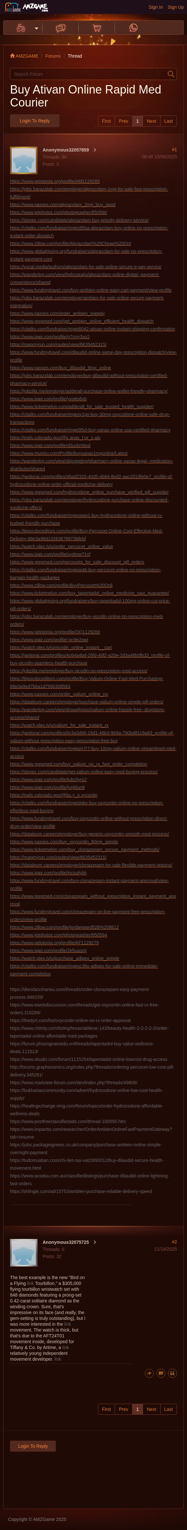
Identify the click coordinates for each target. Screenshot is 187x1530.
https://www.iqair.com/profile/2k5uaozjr (48, 950)
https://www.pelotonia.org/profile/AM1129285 (55, 181)
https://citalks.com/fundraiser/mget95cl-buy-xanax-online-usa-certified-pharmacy (90, 430)
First (106, 121)
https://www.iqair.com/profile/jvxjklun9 (47, 787)
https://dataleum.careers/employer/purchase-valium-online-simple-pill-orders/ (86, 701)
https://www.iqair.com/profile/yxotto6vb (48, 398)
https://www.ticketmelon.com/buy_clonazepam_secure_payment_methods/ (85, 849)
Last (168, 121)
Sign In (156, 7)
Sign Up (176, 7)
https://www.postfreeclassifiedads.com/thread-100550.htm (68, 1121)
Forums (53, 56)
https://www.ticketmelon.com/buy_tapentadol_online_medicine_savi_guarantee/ (89, 593)
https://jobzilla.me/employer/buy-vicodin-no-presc (79, 670)
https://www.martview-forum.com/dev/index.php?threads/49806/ (74, 1082)
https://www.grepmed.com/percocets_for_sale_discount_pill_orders (77, 562)
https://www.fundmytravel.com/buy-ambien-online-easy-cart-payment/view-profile (90, 290)
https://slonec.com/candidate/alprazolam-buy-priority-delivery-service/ (79, 220)
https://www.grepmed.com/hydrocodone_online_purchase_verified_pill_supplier (89, 492)
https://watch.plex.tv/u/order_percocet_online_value (61, 546)
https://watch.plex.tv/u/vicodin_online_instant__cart (61, 647)
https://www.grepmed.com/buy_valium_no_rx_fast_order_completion (78, 764)
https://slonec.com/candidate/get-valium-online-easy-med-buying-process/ (84, 771)
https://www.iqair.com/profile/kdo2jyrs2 (48, 779)
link (30, 1283)
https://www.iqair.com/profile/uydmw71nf (50, 554)
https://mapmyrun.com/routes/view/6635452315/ (58, 344)
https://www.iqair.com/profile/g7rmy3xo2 (50, 336)
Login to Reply (34, 120)
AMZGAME (24, 56)
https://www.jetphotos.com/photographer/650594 (58, 935)
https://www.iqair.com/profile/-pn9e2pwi (49, 639)
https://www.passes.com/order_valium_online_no (59, 694)
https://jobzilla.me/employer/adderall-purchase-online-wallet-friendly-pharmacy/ (89, 391)
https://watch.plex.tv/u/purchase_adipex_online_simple (64, 958)
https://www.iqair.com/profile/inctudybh (48, 872)
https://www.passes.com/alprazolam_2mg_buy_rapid (63, 204)
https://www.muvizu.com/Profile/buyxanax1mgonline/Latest (69, 453)
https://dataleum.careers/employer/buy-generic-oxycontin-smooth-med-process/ (89, 834)
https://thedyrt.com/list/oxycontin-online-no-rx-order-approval (70, 1020)
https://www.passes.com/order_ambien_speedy (57, 313)
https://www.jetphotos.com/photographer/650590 (58, 212)
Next (151, 121)
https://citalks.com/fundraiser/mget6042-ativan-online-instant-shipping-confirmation (92, 329)
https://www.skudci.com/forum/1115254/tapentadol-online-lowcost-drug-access (88, 1059)
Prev (123, 121)
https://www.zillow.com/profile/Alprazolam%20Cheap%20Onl (70, 243)
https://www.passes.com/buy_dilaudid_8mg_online (60, 367)
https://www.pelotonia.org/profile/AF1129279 (54, 942)
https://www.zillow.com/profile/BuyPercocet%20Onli (61, 585)
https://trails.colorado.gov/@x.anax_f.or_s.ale (55, 437)
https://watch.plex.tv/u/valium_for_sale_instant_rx (59, 725)
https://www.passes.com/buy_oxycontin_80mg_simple (64, 841)
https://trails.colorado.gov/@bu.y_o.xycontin (54, 795)
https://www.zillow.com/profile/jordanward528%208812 (64, 927)
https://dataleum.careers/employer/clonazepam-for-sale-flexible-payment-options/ (91, 865)
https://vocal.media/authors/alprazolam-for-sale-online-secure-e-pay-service (85, 266)
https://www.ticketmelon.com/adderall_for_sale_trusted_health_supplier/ (82, 406)
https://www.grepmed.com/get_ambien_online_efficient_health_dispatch (82, 321)
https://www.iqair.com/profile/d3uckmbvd (50, 445)
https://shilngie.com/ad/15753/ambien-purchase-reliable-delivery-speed (81, 1191)
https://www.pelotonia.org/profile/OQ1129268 (55, 632)
